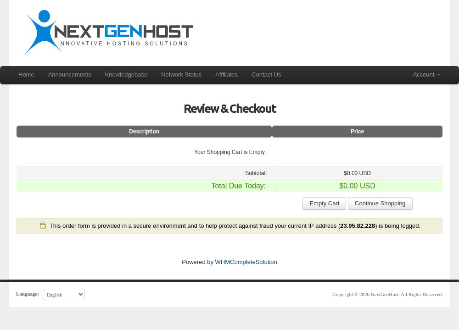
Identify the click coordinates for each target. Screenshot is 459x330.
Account (427, 74)
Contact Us (266, 74)
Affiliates (226, 74)
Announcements (69, 74)
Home (26, 74)
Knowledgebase (126, 74)
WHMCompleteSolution (246, 261)
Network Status (181, 74)
